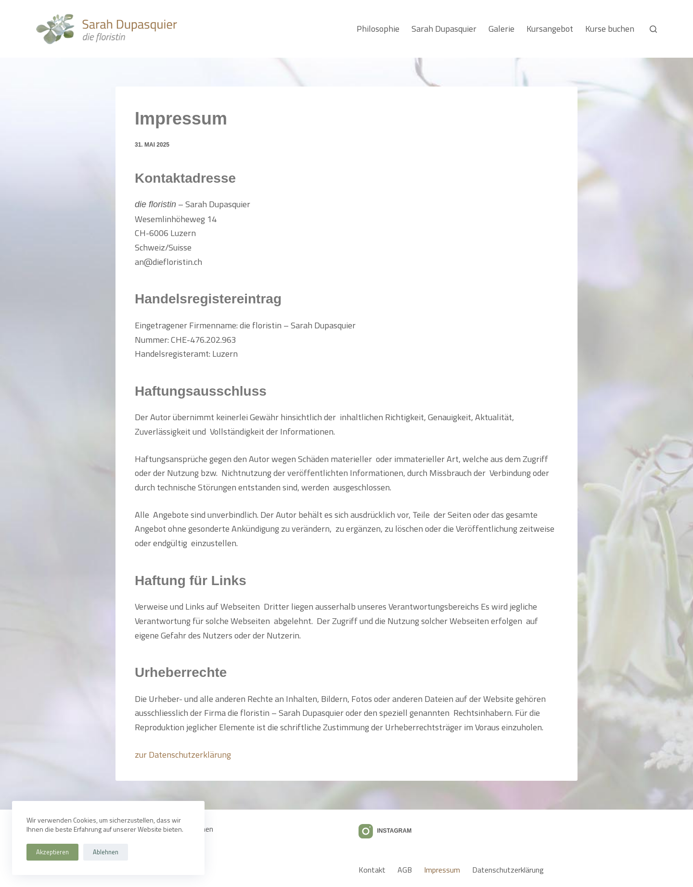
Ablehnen (105, 852)
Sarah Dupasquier (443, 28)
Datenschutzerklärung (508, 870)
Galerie (501, 28)
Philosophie (378, 28)
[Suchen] (653, 29)
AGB (405, 870)
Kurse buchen (609, 28)
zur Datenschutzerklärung (183, 754)
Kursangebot (549, 28)
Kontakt (372, 870)
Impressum (442, 870)
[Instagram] (385, 831)
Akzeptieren (52, 852)
